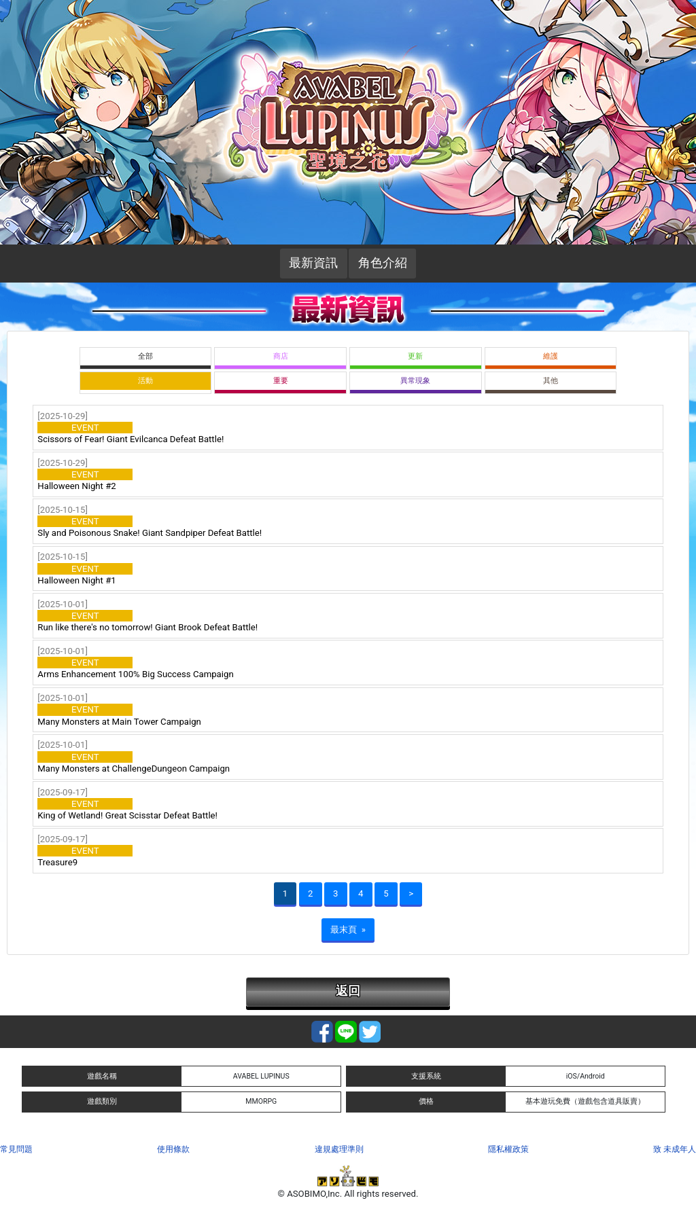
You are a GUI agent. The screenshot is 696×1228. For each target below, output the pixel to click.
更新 (415, 356)
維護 (550, 356)
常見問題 (16, 1149)
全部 (145, 356)
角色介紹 (382, 262)
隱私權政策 (508, 1149)
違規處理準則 (339, 1149)
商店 (280, 356)
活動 (145, 380)
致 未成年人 (674, 1149)
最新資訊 (313, 262)
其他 (550, 380)
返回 (348, 990)
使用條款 (173, 1149)
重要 (280, 380)
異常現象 (415, 380)
